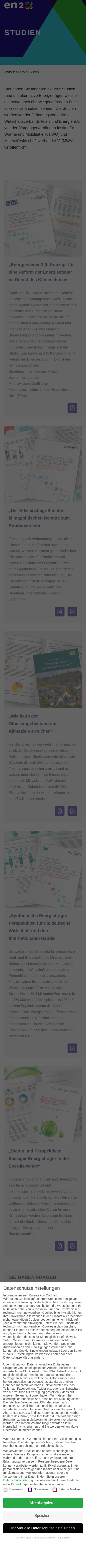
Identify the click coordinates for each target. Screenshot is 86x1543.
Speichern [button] (43, 1515)
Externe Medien (66, 1489)
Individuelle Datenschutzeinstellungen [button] (43, 1528)
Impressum (63, 1537)
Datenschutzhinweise (45, 1537)
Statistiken (38, 1489)
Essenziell (13, 1489)
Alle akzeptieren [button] (43, 1503)
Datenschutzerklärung (18, 1480)
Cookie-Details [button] (24, 1537)
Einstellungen (20, 1484)
